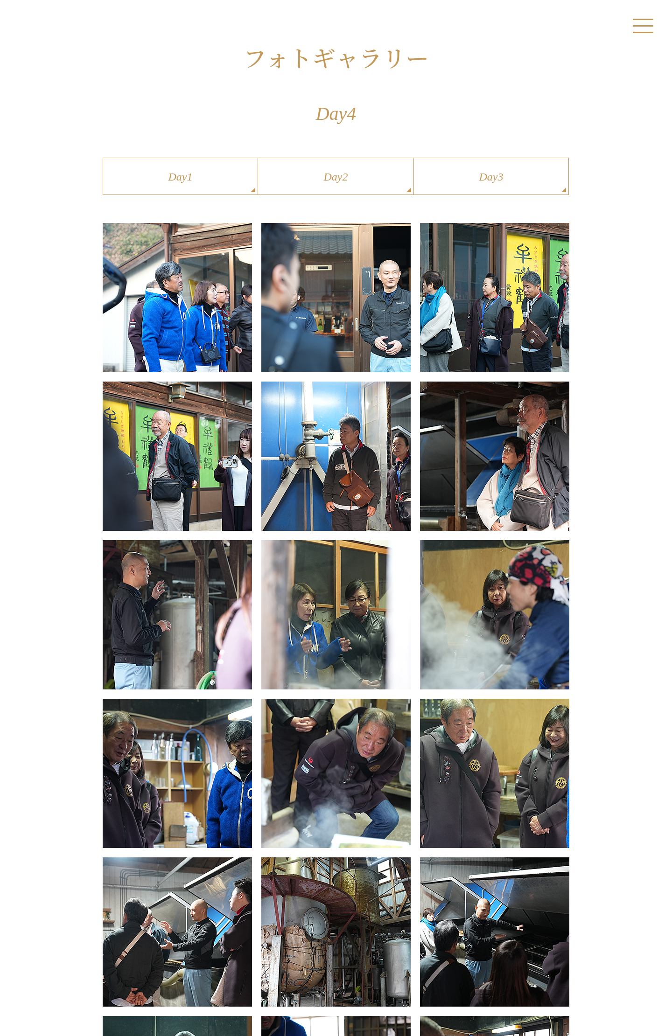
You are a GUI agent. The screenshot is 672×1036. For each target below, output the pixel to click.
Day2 (336, 177)
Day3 (491, 177)
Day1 (180, 177)
